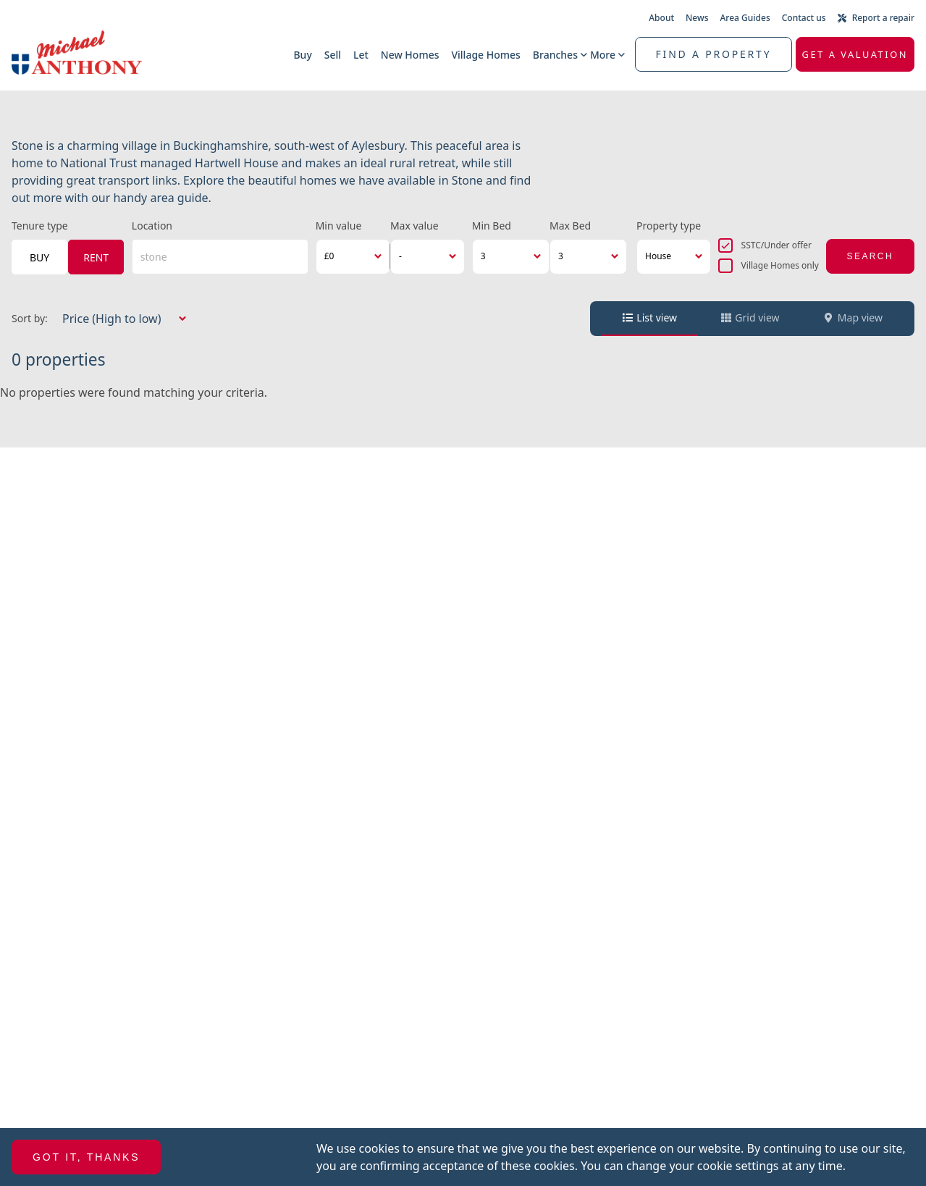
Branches (555, 55)
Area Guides (745, 18)
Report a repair (876, 18)
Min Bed (491, 225)
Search (870, 256)
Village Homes (485, 55)
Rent (96, 257)
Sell (332, 55)
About (661, 18)
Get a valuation (855, 54)
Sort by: (30, 318)
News (697, 18)
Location (152, 225)
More (602, 55)
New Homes (410, 55)
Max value (414, 225)
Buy (302, 55)
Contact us (804, 18)
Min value (339, 225)
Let (361, 55)
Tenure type (40, 225)
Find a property (714, 54)
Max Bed (570, 225)
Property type (668, 225)
